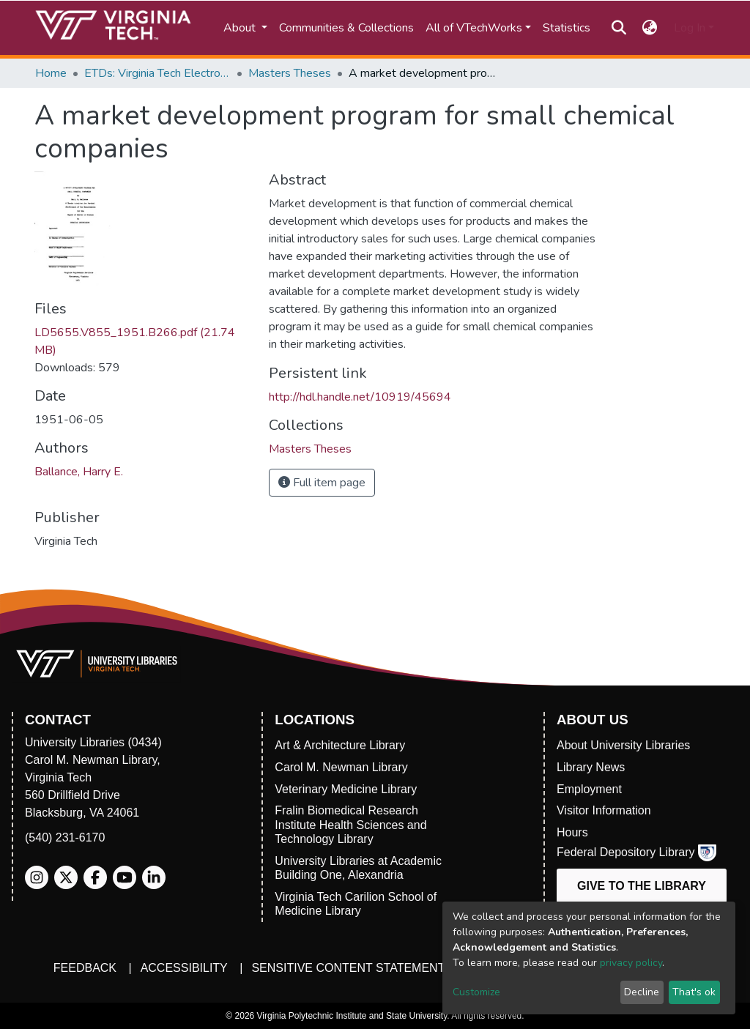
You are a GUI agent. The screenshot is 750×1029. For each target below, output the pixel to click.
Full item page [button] (321, 483)
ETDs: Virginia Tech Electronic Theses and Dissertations (157, 73)
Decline (641, 992)
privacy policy (631, 963)
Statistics (566, 28)
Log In (689, 28)
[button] (650, 28)
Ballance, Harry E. (78, 472)
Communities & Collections (346, 28)
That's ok (694, 992)
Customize (476, 992)
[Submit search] (618, 28)
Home (51, 73)
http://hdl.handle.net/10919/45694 (360, 397)
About (241, 28)
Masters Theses (289, 73)
